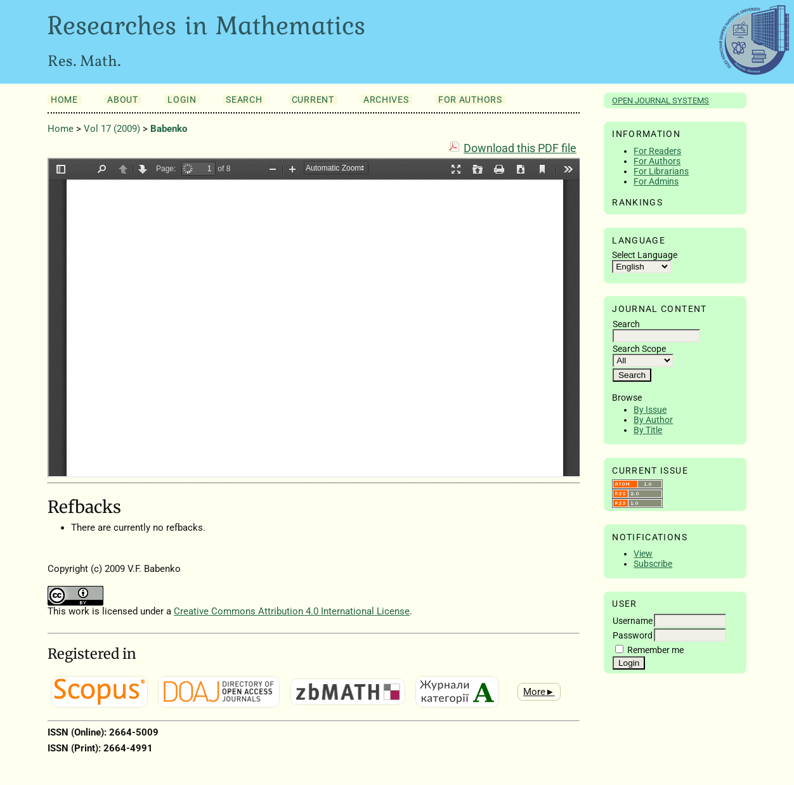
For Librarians (661, 171)
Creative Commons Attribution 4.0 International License (292, 611)
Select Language (644, 255)
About (122, 99)
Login (181, 99)
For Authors (657, 161)
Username (633, 621)
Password (633, 635)
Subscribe (653, 564)
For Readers (657, 151)
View (643, 553)
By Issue (650, 410)
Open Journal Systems (660, 100)
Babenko (168, 128)
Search (244, 99)
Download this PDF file (520, 148)
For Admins (656, 181)
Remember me (655, 650)
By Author (653, 420)
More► (539, 691)
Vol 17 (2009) (112, 128)
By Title (648, 430)
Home (64, 99)
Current (313, 99)
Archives (385, 99)
